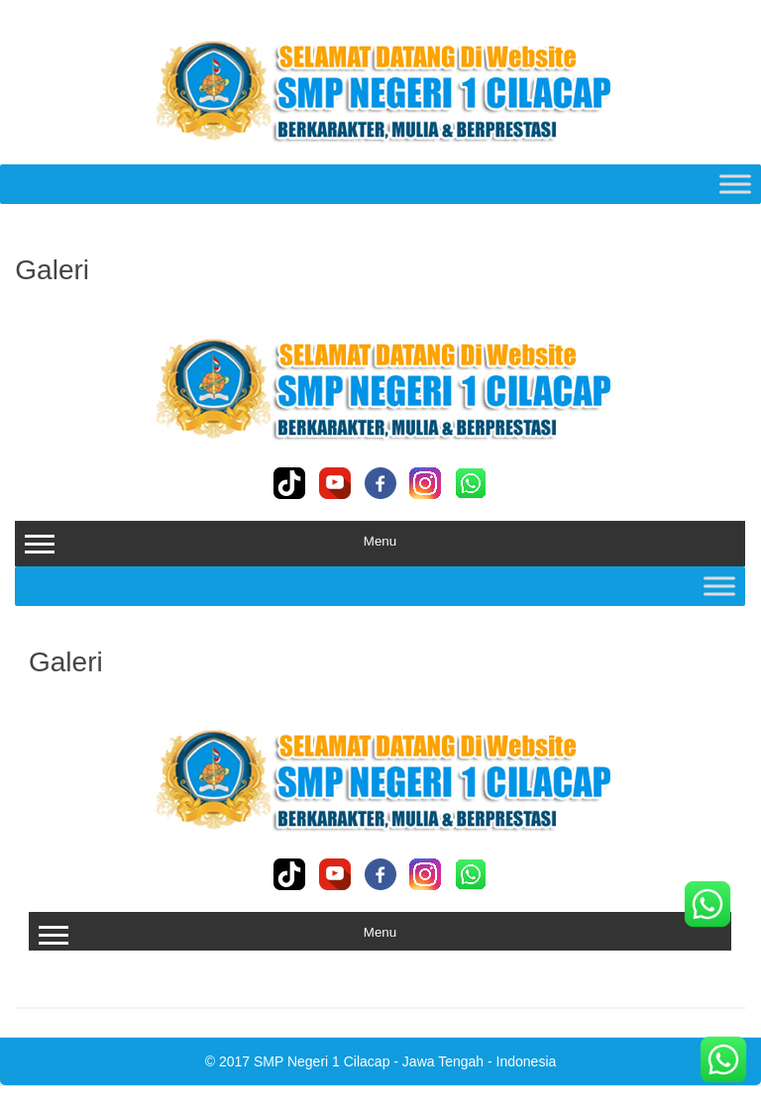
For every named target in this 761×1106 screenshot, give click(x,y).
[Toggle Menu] (735, 183)
